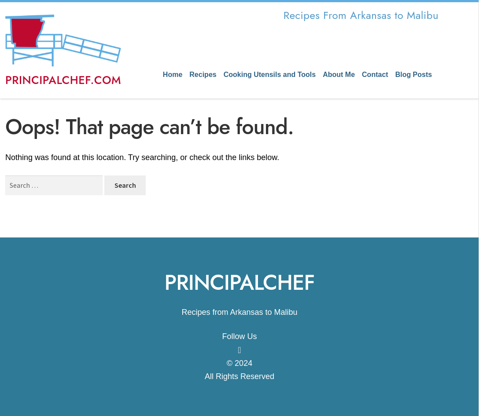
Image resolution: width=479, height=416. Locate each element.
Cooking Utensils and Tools (270, 74)
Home (172, 74)
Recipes (202, 74)
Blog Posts (413, 74)
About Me (339, 74)
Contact (375, 74)
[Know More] (239, 350)
